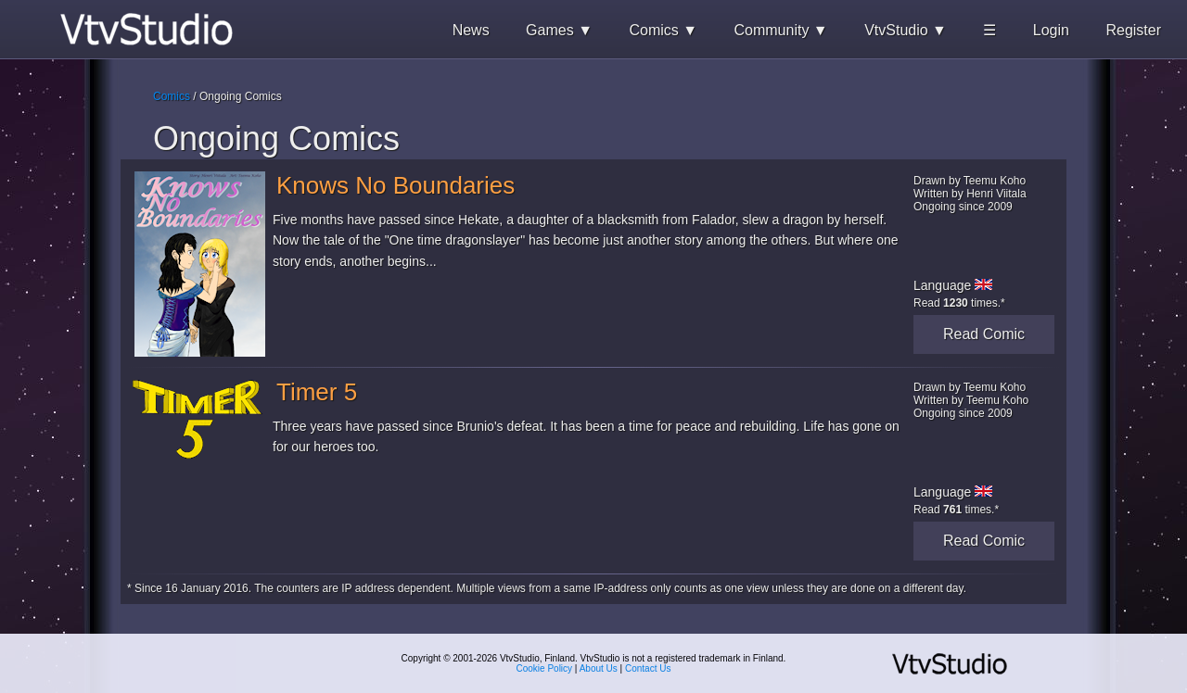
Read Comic (984, 334)
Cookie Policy (545, 668)
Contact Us (647, 668)
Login (1051, 30)
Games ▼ (559, 30)
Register (1133, 30)
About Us (599, 668)
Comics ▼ (663, 30)
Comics (171, 96)
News (471, 30)
